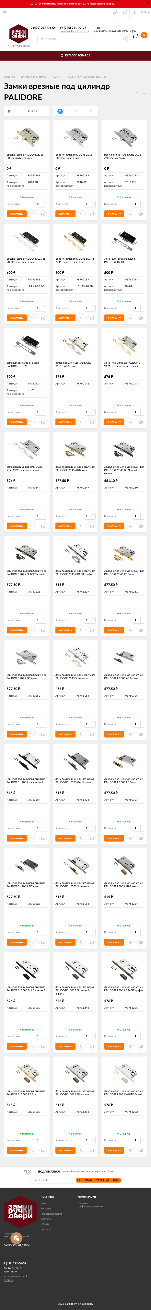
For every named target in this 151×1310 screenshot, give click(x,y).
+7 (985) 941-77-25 (73, 28)
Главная (9, 77)
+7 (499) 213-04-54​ (42, 28)
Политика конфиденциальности (90, 1205)
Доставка (46, 1219)
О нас (44, 1203)
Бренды (45, 1229)
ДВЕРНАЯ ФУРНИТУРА (34, 77)
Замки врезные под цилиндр (87, 77)
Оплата (45, 1224)
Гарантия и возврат (51, 1214)
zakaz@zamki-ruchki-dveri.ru (74, 31)
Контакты (46, 1209)
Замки (57, 77)
